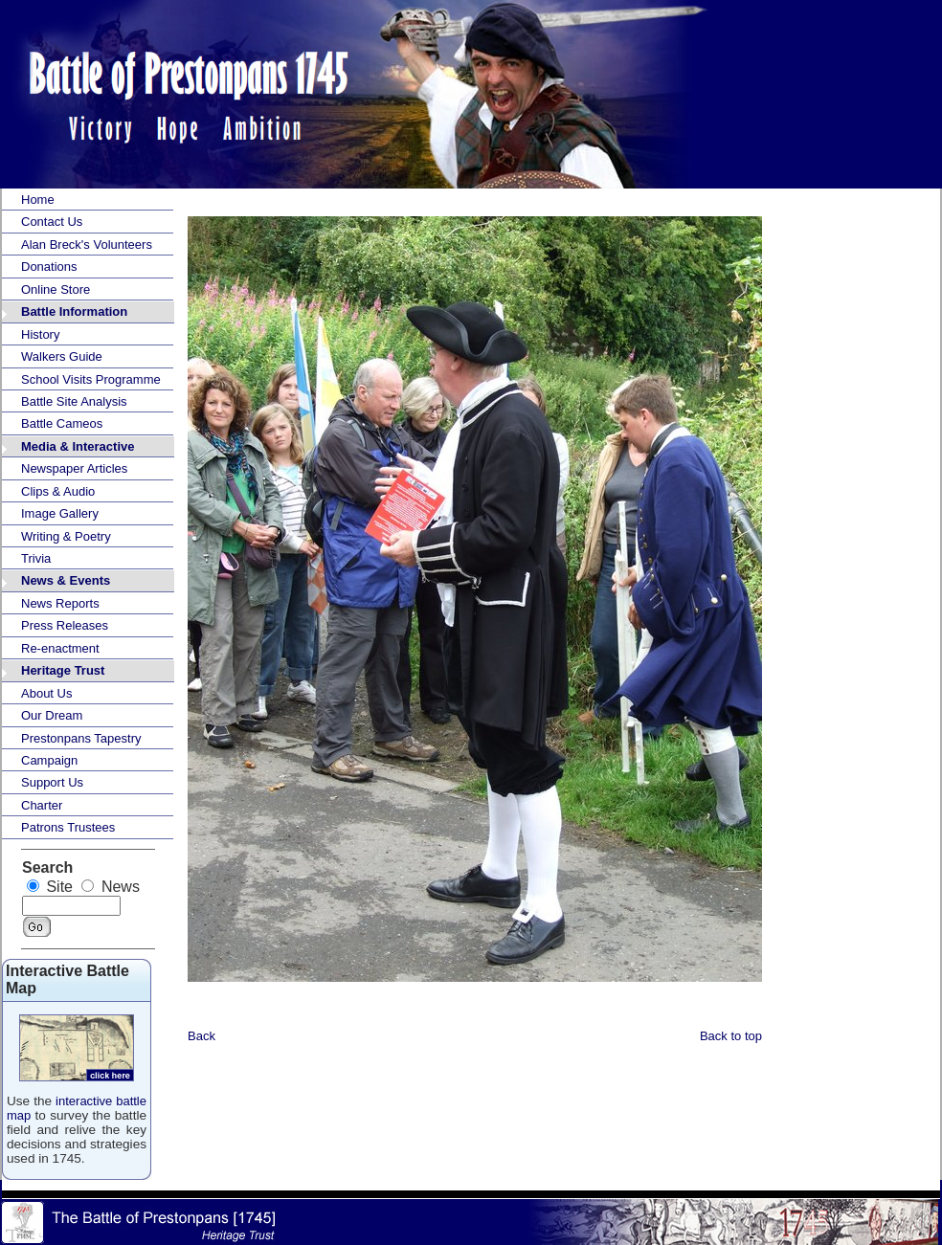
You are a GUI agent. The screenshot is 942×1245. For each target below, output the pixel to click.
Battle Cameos (61, 423)
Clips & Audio (58, 491)
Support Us (52, 782)
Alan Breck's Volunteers (86, 244)
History (40, 334)
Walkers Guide (61, 356)
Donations (49, 266)
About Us (46, 693)
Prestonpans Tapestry (81, 738)
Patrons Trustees (68, 827)
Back (201, 1036)
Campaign (49, 760)
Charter (41, 805)
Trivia (36, 558)
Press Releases (64, 625)
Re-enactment (60, 648)
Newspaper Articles (74, 468)
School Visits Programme (91, 379)
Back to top (731, 1036)
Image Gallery (60, 513)
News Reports (60, 603)
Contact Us (51, 221)
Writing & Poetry (66, 536)
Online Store (55, 289)
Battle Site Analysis (74, 401)
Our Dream (51, 715)
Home (38, 199)
